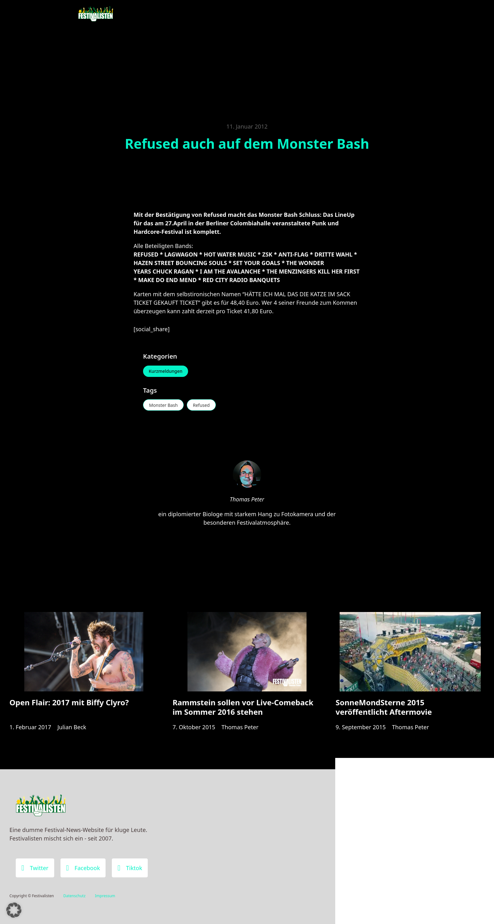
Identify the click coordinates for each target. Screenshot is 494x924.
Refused (201, 405)
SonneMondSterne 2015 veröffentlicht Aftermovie (384, 707)
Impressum (105, 895)
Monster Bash (163, 405)
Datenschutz (74, 895)
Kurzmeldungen (165, 371)
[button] (14, 910)
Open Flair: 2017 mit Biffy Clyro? (69, 702)
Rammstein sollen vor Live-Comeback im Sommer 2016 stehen (243, 707)
